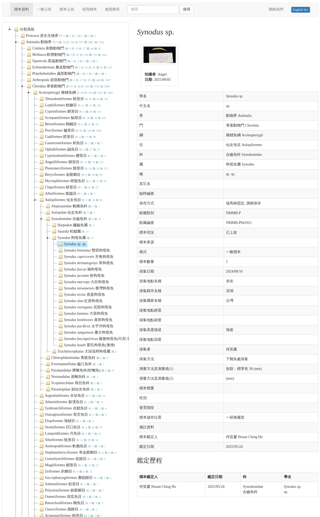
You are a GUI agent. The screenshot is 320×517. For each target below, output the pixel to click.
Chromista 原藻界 (55, 189)
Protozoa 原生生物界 (57, 36)
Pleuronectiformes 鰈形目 (73, 168)
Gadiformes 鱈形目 (67, 137)
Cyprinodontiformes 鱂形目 (72, 156)
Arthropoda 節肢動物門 (68, 80)
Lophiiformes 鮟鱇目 (69, 105)
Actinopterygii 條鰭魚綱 (72, 92)
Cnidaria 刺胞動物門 (63, 48)
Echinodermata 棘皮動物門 (69, 67)
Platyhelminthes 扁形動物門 (66, 74)
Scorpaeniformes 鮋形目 (72, 118)
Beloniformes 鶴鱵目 (68, 124)
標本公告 (67, 9)
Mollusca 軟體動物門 (66, 55)
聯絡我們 (276, 9)
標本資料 (23, 9)
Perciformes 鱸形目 (70, 130)
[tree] (65, 109)
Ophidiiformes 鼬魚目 (69, 149)
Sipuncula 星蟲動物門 (62, 61)
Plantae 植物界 (55, 176)
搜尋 (186, 9)
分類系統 (24, 29)
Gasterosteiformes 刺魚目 (70, 143)
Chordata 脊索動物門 (68, 86)
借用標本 (89, 9)
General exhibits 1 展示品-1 (62, 182)
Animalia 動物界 (61, 42)
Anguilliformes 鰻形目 (71, 162)
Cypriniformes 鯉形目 (69, 111)
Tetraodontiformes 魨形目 (73, 99)
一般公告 (44, 9)
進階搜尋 (112, 9)
